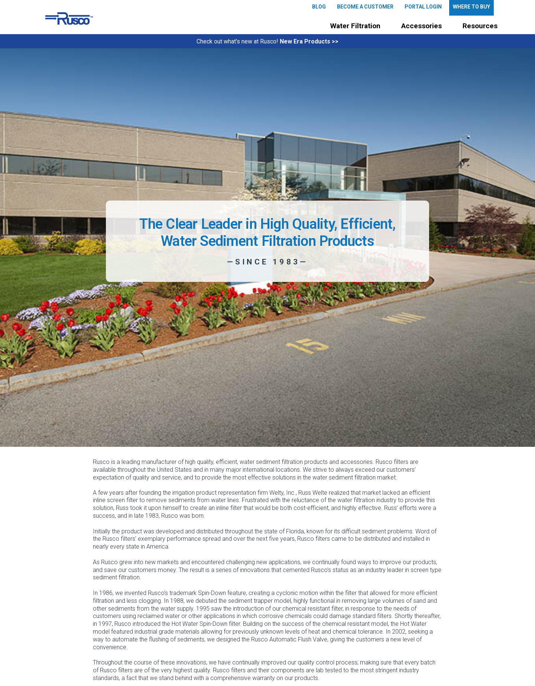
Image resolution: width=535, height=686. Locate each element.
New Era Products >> (309, 41)
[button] (355, 26)
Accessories (421, 26)
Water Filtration (355, 26)
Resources (480, 26)
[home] (69, 18)
